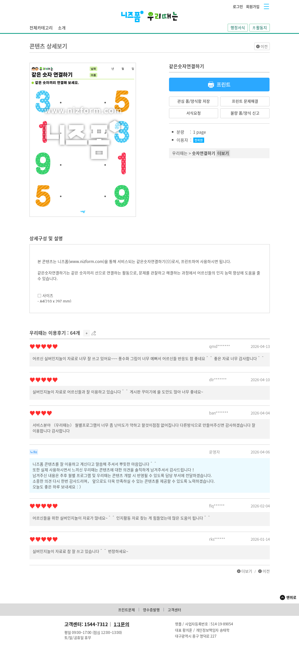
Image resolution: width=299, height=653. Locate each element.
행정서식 (238, 27)
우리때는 (180, 153)
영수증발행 (151, 609)
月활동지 (259, 27)
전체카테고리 (41, 28)
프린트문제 (126, 609)
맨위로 (291, 597)
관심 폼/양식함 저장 (193, 101)
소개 (62, 28)
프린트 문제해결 (245, 101)
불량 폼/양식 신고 (245, 113)
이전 (264, 46)
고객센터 (174, 609)
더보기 (246, 571)
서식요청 (193, 113)
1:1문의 (121, 624)
